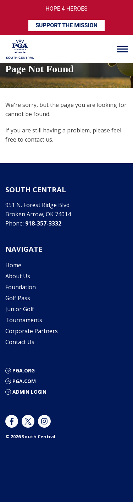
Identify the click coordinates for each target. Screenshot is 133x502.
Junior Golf (19, 309)
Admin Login (29, 391)
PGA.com (24, 381)
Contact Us (19, 342)
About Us (17, 276)
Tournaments (23, 320)
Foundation (20, 287)
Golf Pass (17, 298)
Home (13, 265)
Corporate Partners (31, 331)
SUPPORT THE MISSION (66, 25)
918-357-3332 (43, 223)
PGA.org (23, 370)
